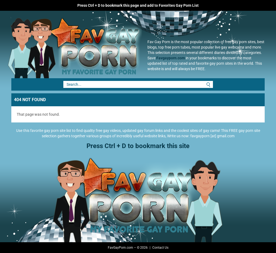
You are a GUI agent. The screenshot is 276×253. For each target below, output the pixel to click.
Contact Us (160, 247)
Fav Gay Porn (72, 44)
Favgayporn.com (170, 58)
